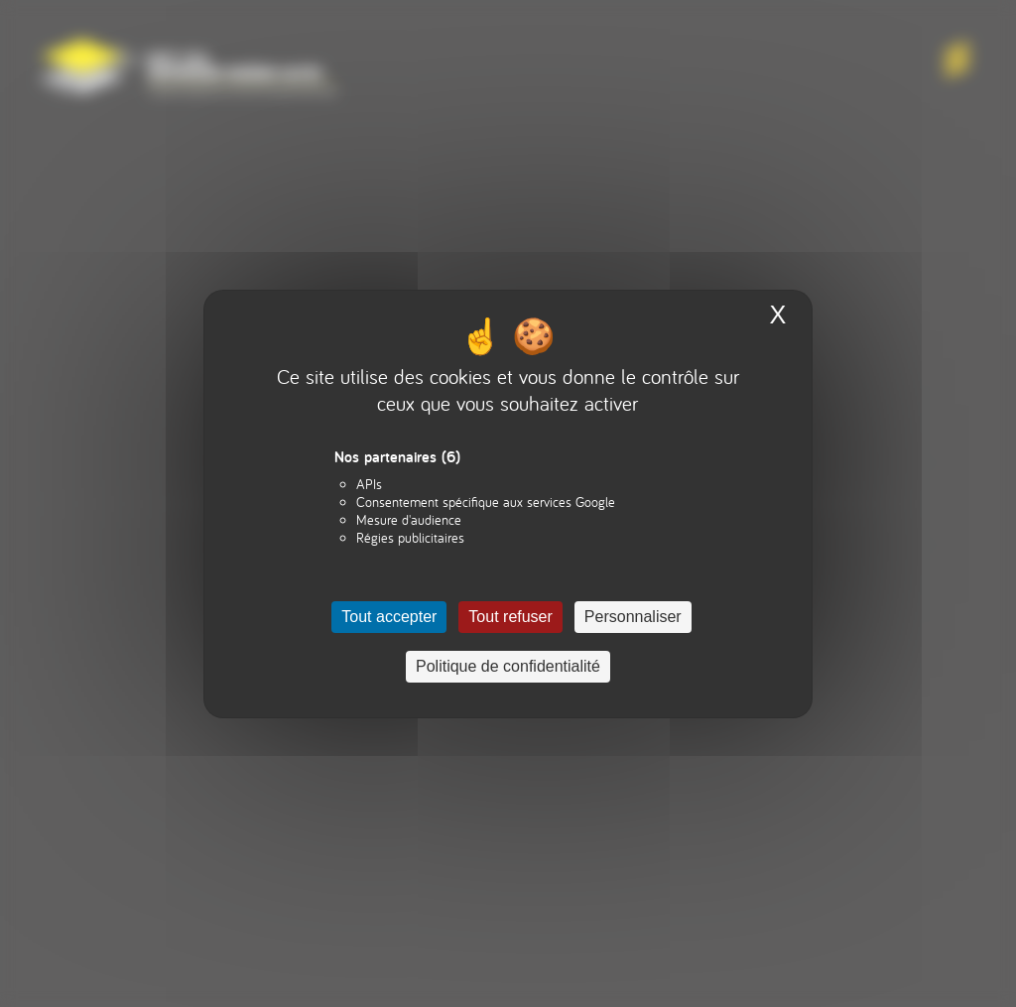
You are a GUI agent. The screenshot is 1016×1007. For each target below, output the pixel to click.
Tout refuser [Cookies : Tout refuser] (510, 616)
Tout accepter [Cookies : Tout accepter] (389, 616)
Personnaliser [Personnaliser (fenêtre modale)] (633, 616)
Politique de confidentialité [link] (508, 666)
